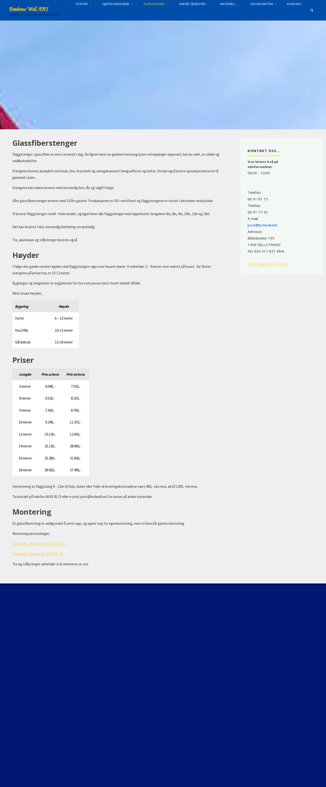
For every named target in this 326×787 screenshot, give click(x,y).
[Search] (312, 10)
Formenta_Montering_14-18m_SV (37, 554)
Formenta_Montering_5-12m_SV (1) (39, 543)
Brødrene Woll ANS (28, 9)
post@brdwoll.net (262, 225)
